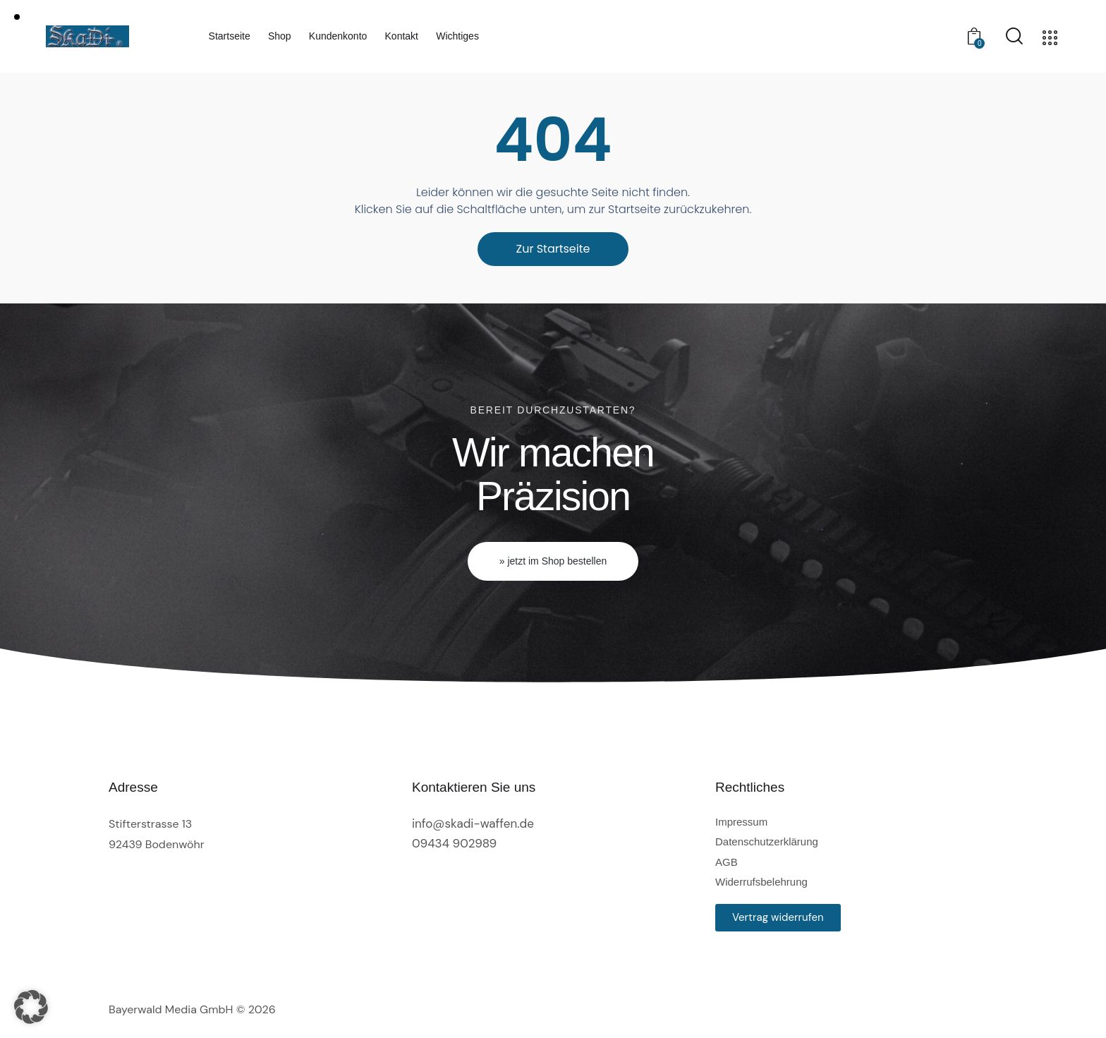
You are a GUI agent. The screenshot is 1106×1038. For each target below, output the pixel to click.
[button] (31, 1007)
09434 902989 (454, 843)
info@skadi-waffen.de (473, 823)
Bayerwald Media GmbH (171, 1009)
